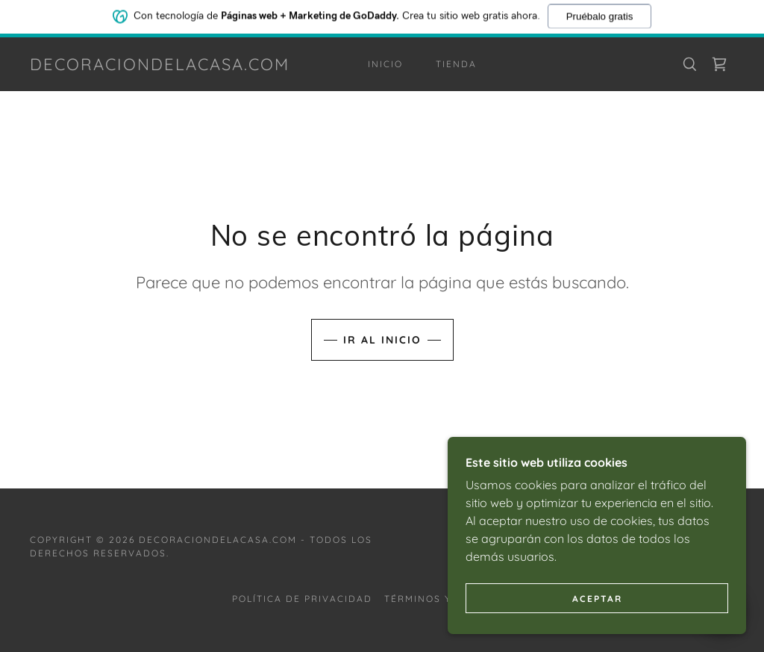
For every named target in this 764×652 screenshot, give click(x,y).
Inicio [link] (385, 63)
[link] (159, 65)
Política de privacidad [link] (302, 598)
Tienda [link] (456, 63)
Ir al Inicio (382, 340)
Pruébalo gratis (599, 14)
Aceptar (597, 618)
